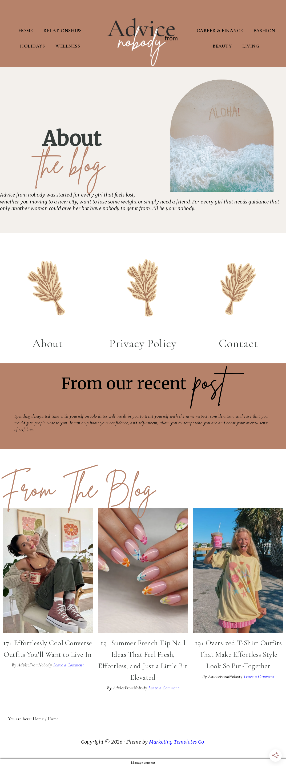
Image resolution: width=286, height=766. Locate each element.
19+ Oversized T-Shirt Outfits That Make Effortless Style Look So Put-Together (238, 654)
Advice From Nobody (143, 33)
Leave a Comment (68, 664)
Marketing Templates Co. (177, 741)
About (48, 343)
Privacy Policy (142, 343)
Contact (238, 343)
